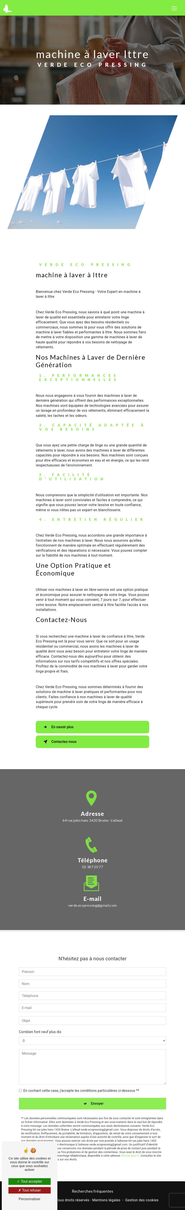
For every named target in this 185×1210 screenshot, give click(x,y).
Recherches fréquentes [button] (92, 1191)
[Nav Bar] (174, 8)
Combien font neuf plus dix (40, 1022)
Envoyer (97, 1094)
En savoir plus (57, 727)
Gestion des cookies (142, 1200)
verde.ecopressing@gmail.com (92, 895)
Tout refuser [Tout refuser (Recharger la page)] (29, 1190)
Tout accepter (29, 1181)
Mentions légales (106, 1200)
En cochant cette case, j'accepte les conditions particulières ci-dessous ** (81, 1081)
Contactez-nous (59, 742)
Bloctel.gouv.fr (130, 1145)
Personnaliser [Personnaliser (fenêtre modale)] (29, 1199)
